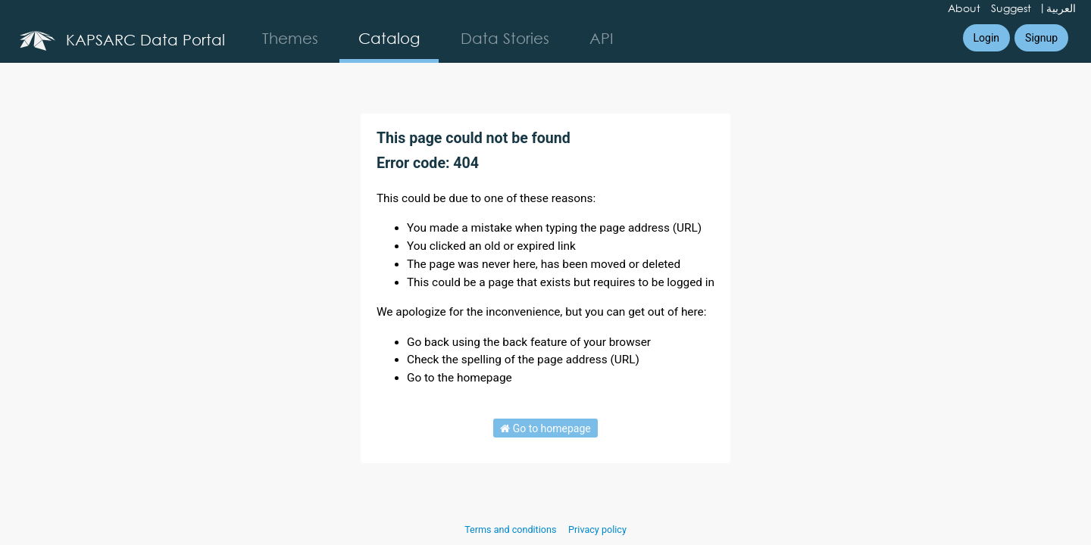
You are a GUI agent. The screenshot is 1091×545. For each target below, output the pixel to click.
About (964, 8)
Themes (290, 38)
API (601, 38)
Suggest (1011, 8)
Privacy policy (597, 529)
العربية (1061, 8)
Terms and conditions (511, 529)
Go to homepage (545, 428)
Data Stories (505, 38)
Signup (1041, 38)
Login (987, 38)
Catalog (389, 38)
